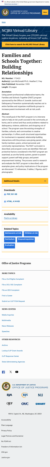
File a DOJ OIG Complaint (12, 284)
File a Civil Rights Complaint (13, 279)
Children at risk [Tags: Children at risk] (31, 233)
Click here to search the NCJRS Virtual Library (25, 44)
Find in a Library (10, 218)
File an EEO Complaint (10, 290)
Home (4, 22)
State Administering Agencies (13, 362)
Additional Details (11, 181)
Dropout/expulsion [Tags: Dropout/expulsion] (26, 239)
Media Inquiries (8, 315)
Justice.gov (5, 457)
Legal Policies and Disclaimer (12, 436)
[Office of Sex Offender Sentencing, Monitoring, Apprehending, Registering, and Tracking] (40, 405)
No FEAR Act (6, 441)
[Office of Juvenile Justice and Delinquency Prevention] (9, 406)
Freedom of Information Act (11, 447)
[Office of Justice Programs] (5, 12)
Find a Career (7, 296)
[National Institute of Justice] (40, 397)
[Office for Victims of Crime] (25, 405)
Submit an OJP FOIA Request (13, 301)
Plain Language (7, 425)
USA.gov (4, 452)
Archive (5, 345)
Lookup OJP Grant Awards (12, 351)
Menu (45, 12)
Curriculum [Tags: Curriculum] (10, 239)
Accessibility (6, 420)
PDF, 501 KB (12, 194)
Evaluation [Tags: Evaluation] (9, 245)
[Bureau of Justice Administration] (9, 396)
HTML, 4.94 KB (13, 201)
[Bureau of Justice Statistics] (25, 398)
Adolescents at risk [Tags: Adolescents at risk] (13, 233)
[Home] (25, 12)
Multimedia (6, 320)
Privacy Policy (6, 431)
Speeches (5, 331)
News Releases (8, 326)
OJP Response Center (10, 356)
